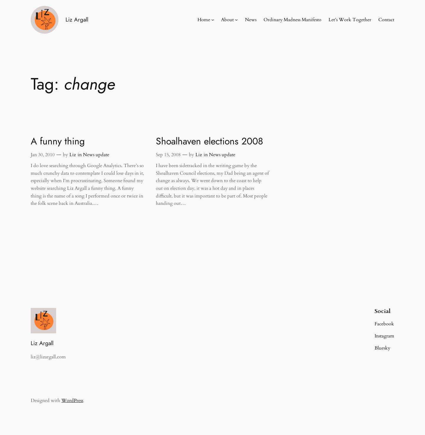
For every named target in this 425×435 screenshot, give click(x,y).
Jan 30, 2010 (43, 154)
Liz (72, 154)
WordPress (72, 400)
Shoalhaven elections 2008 (209, 141)
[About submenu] (236, 19)
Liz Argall (77, 19)
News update (96, 154)
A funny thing (58, 141)
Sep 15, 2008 (168, 154)
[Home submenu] (212, 19)
